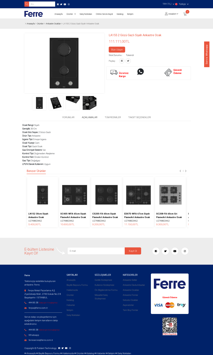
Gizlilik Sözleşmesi (103, 280)
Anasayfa (58, 14)
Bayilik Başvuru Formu (77, 285)
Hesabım (172, 14)
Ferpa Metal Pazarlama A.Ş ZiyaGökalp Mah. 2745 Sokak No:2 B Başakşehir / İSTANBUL (42, 294)
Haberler (71, 305)
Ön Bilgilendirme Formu (106, 290)
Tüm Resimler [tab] (113, 117)
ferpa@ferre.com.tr (38, 307)
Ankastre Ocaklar (53, 23)
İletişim (130, 14)
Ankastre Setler (130, 280)
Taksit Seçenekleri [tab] (139, 117)
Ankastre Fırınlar (130, 295)
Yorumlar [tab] (68, 117)
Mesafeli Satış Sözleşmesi (101, 297)
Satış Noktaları (86, 14)
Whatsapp (34, 335)
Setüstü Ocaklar (130, 300)
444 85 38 (33, 302)
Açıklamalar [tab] (89, 117)
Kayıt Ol (133, 251)
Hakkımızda (72, 290)
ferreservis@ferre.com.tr (41, 340)
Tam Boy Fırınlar (130, 310)
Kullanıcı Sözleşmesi (104, 285)
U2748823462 (38, 217)
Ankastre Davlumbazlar (134, 285)
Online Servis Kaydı (104, 14)
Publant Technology (47, 348)
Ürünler (69, 14)
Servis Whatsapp (206, 54)
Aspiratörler (128, 305)
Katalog (120, 14)
